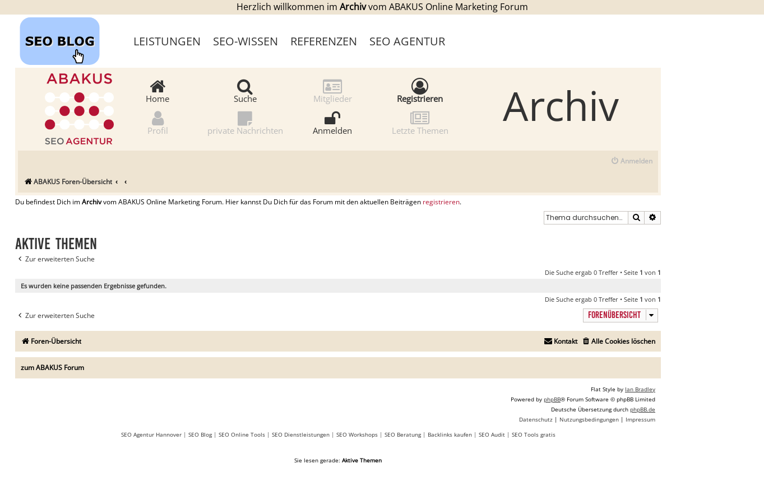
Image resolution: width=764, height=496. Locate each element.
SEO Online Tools (242, 434)
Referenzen (323, 41)
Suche (245, 90)
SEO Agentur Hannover (151, 434)
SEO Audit (492, 434)
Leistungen (167, 41)
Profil (157, 122)
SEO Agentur (407, 41)
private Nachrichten (245, 122)
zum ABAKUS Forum (52, 367)
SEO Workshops (357, 434)
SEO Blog (200, 434)
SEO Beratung (403, 434)
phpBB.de (642, 409)
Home (157, 90)
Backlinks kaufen (450, 434)
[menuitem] (631, 161)
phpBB (552, 399)
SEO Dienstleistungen (301, 434)
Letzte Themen (420, 122)
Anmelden (332, 122)
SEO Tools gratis (533, 434)
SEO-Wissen (245, 41)
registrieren (441, 202)
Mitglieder (332, 90)
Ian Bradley (640, 389)
